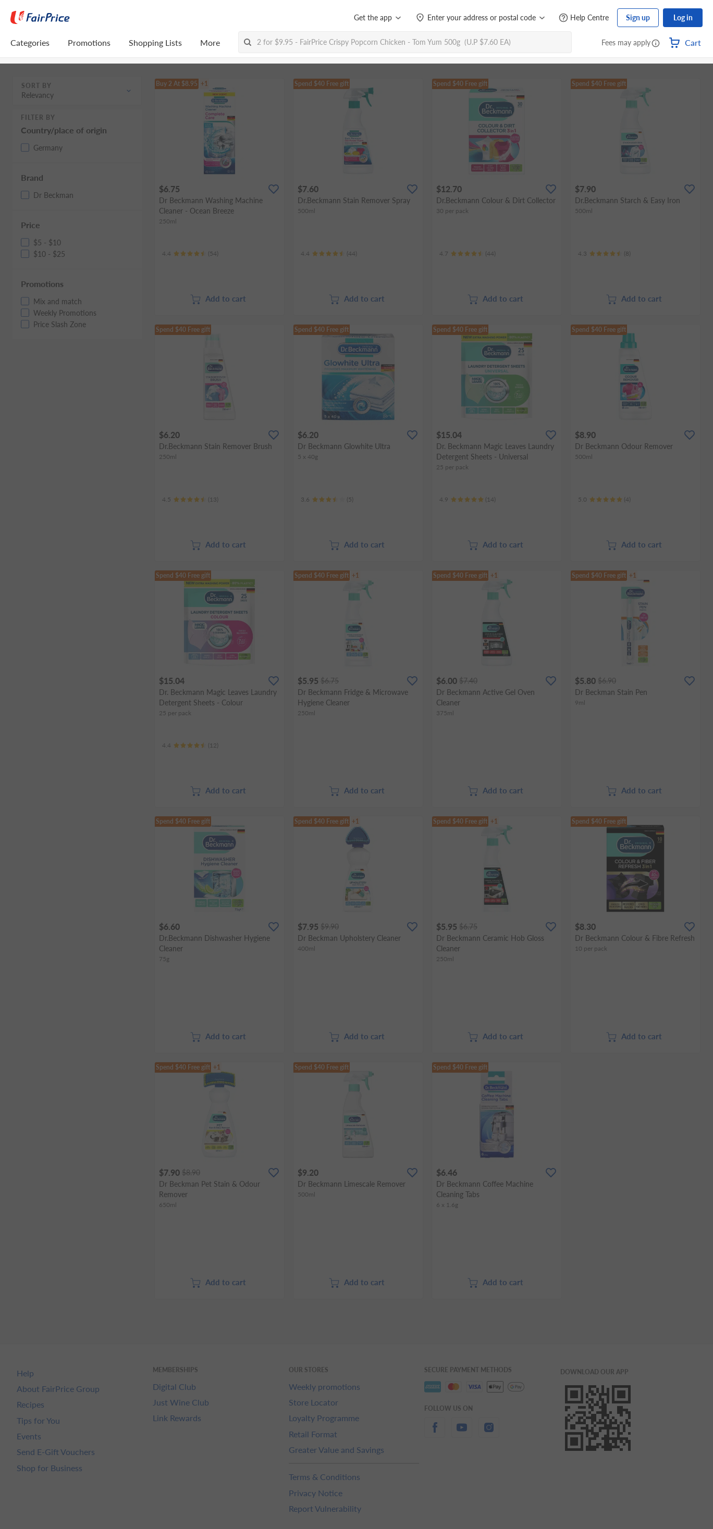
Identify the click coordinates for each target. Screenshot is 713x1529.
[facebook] (434, 1433)
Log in (683, 17)
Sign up (638, 17)
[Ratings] (190, 254)
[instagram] (488, 1433)
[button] (655, 43)
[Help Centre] (584, 18)
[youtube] (461, 1433)
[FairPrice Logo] (40, 17)
